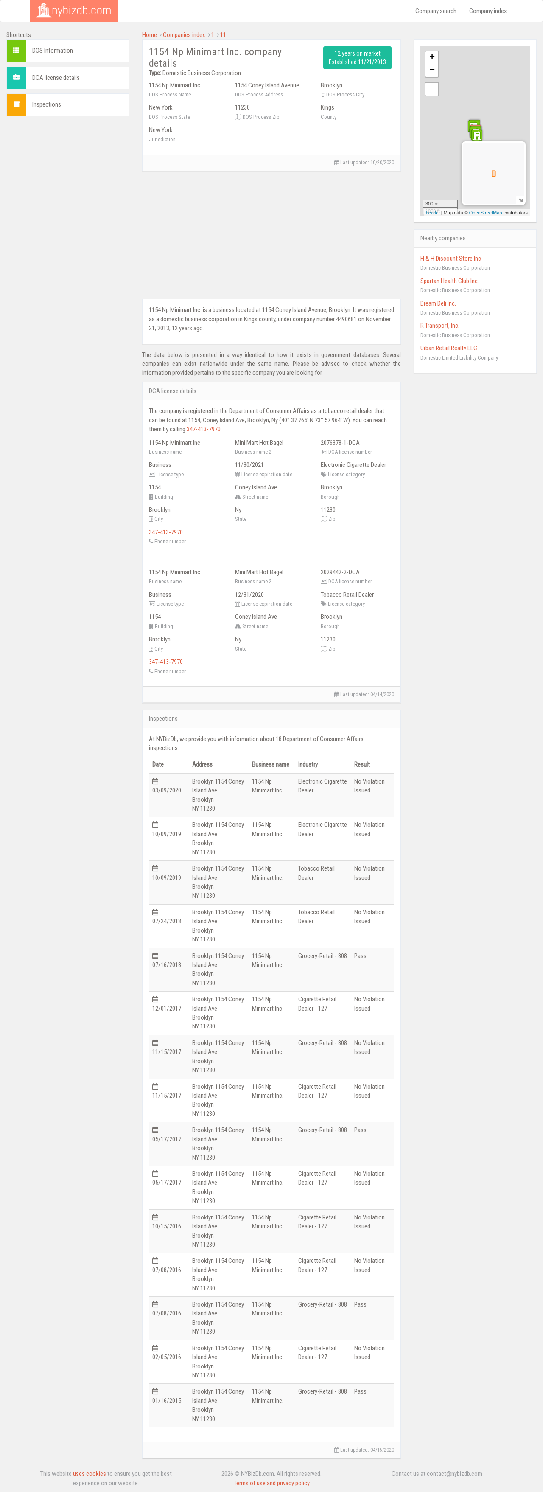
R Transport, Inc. (439, 325)
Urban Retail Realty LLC (448, 348)
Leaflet (433, 212)
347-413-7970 (204, 429)
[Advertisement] (67, 250)
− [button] (432, 70)
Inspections (46, 104)
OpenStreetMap (485, 212)
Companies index (184, 35)
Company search (435, 11)
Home (149, 35)
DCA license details (56, 77)
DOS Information (52, 50)
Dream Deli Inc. (438, 303)
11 (223, 35)
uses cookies (89, 1474)
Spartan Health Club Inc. (449, 281)
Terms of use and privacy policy (272, 1483)
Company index (488, 11)
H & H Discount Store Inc (450, 258)
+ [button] (432, 57)
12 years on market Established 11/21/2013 (357, 57)
